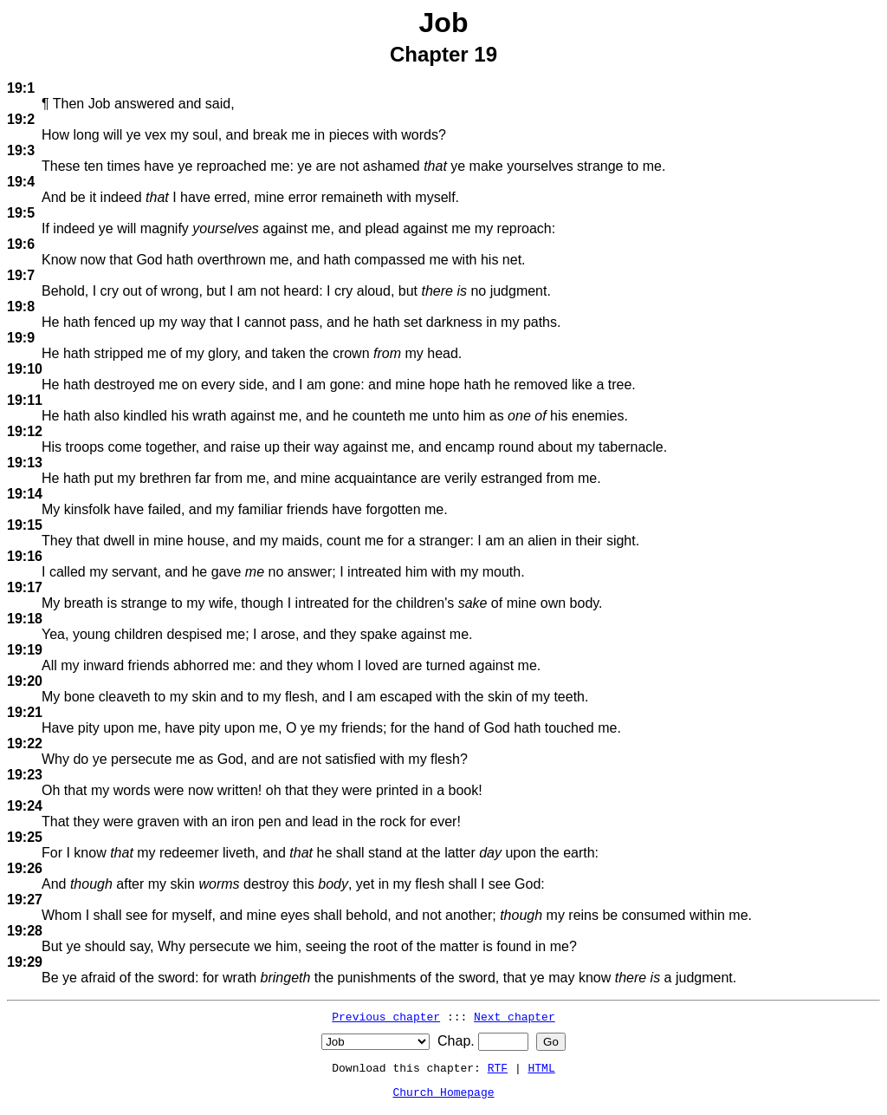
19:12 (24, 431)
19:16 (24, 556)
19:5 (21, 212)
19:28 (24, 930)
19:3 (21, 150)
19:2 (21, 119)
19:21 (24, 712)
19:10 (24, 369)
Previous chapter (386, 1016)
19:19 (24, 649)
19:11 (24, 400)
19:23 (24, 774)
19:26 (24, 868)
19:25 (24, 837)
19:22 (24, 743)
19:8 (21, 306)
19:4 (21, 181)
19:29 (24, 962)
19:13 (24, 462)
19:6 (21, 244)
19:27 (24, 899)
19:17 (24, 587)
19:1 (21, 88)
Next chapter (514, 1016)
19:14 (24, 493)
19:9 (21, 337)
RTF (498, 1067)
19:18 (24, 618)
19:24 (24, 806)
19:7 (21, 275)
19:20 (24, 681)
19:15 (24, 525)
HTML (541, 1067)
